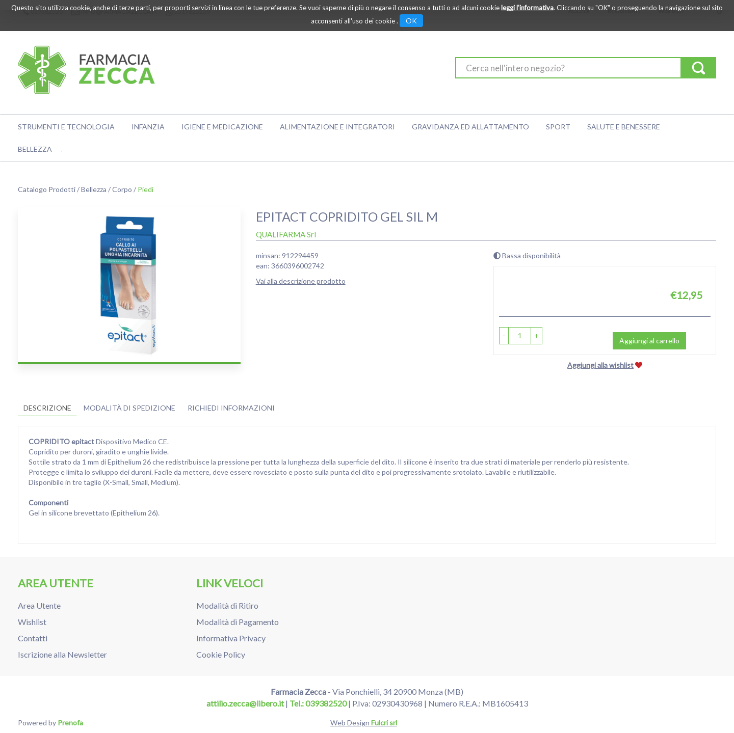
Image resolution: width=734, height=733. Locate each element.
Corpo (122, 189)
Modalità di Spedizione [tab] (129, 407)
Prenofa (70, 722)
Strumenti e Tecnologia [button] (66, 126)
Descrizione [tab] (47, 407)
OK (411, 20)
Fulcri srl (384, 722)
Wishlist (32, 622)
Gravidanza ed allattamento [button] (470, 126)
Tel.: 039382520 (318, 703)
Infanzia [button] (148, 126)
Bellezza (94, 189)
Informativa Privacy (231, 638)
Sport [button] (558, 126)
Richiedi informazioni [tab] (231, 407)
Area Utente (39, 605)
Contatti (32, 638)
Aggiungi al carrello (649, 340)
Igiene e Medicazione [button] (222, 126)
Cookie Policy (220, 654)
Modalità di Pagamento (237, 622)
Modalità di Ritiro (227, 605)
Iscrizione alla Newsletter (62, 654)
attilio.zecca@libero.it (245, 703)
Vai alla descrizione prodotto (301, 281)
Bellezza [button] (35, 149)
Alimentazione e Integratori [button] (337, 126)
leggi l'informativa (527, 8)
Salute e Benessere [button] (623, 126)
